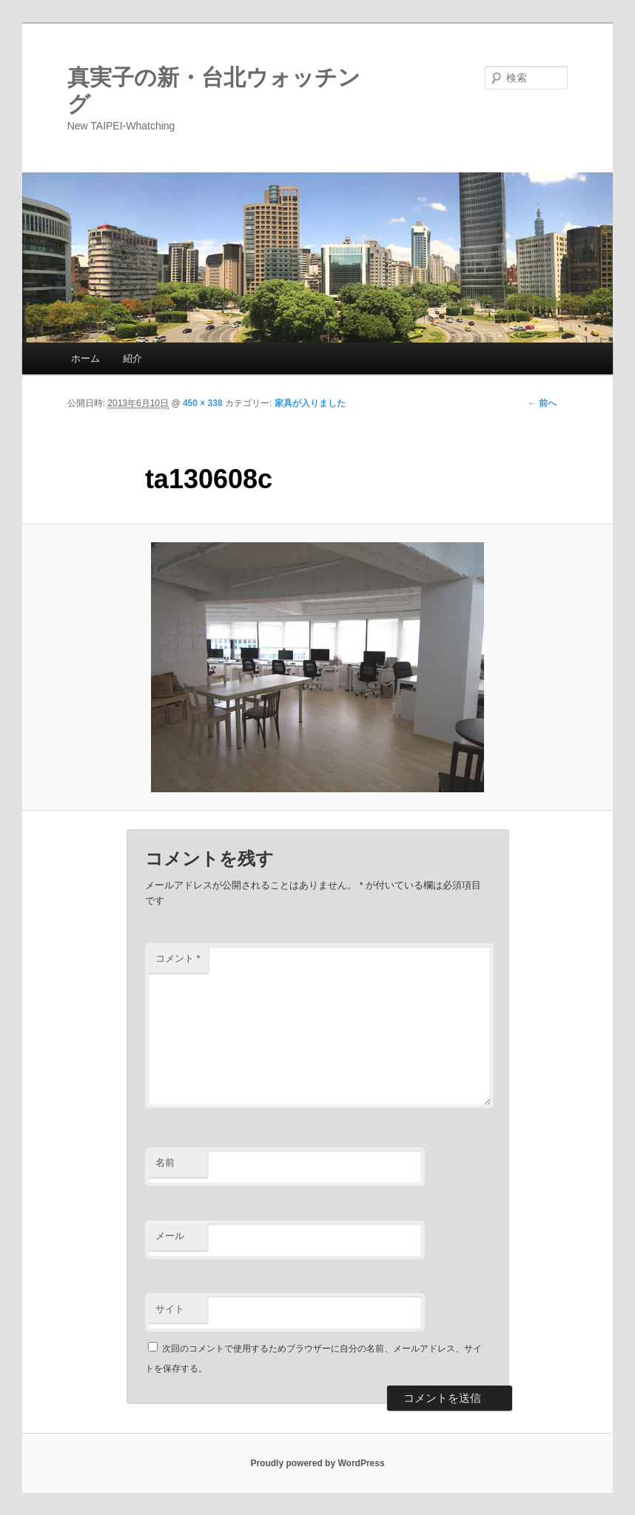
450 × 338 (203, 403)
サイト (169, 1309)
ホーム (85, 358)
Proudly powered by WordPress (317, 1463)
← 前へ (542, 403)
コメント (178, 958)
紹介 (132, 358)
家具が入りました (310, 403)
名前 (165, 1162)
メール (169, 1235)
